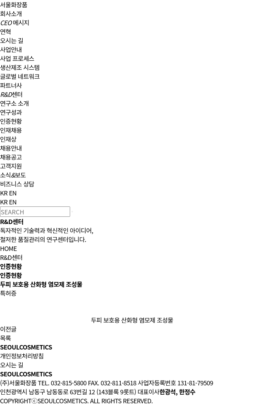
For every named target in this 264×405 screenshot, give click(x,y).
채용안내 (11, 147)
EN (12, 192)
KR (4, 192)
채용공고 (11, 156)
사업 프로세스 (17, 58)
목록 (5, 337)
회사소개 (11, 13)
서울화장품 (13, 4)
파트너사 (11, 85)
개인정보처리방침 (22, 355)
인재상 (8, 138)
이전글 (8, 328)
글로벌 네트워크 (20, 76)
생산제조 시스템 (20, 67)
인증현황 (11, 121)
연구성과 (11, 112)
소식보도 (13, 174)
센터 (11, 94)
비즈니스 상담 (17, 183)
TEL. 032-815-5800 (62, 382)
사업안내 (11, 49)
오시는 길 (11, 40)
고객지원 (11, 165)
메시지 (14, 22)
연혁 (5, 31)
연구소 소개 (14, 103)
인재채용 (11, 129)
